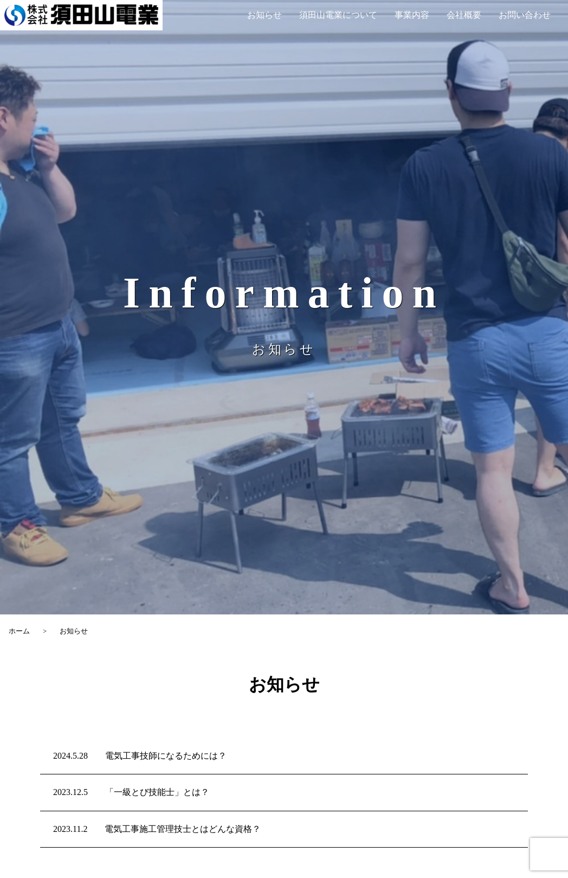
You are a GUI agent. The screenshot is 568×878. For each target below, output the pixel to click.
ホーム (19, 631)
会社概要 (464, 15)
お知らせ (264, 15)
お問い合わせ (525, 15)
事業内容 (412, 15)
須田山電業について (338, 15)
